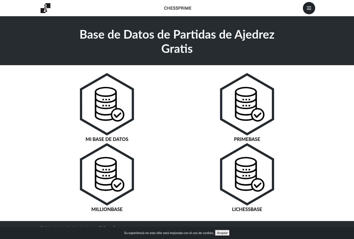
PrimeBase (247, 139)
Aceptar (222, 233)
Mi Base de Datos (107, 139)
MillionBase (106, 209)
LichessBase (247, 209)
